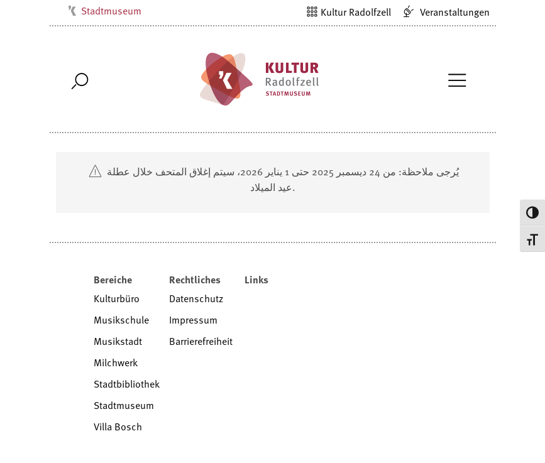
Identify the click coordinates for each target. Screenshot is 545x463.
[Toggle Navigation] (457, 79)
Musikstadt (118, 341)
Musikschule (121, 319)
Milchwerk (116, 362)
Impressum (193, 319)
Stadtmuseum (111, 10)
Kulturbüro (117, 298)
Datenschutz (196, 298)
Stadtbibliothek (127, 383)
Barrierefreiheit (201, 341)
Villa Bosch (118, 426)
